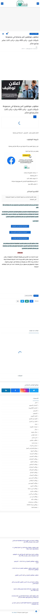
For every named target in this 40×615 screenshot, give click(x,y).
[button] (31, 301)
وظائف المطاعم (33, 480)
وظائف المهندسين (32, 483)
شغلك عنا (14, 612)
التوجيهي (35, 413)
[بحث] (2, 3)
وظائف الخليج (34, 461)
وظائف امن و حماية (32, 488)
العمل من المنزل (33, 421)
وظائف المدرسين (33, 477)
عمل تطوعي (34, 434)
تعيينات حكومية (33, 426)
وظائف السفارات (33, 467)
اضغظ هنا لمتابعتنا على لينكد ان (20, 238)
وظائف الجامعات (33, 459)
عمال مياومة (34, 432)
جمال (36, 429)
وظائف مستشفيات (32, 502)
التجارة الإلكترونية (33, 408)
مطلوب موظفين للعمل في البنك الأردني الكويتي (26, 575)
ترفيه (36, 424)
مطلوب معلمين (33, 440)
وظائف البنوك (34, 451)
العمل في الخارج (33, 418)
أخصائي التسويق (33, 405)
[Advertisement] (20, 19)
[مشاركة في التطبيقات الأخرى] (18, 301)
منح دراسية (34, 443)
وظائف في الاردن (34, 33)
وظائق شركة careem (32, 504)
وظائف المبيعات (33, 475)
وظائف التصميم (33, 456)
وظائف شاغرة (33, 491)
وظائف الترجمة (33, 453)
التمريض (35, 410)
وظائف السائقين (33, 464)
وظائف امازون (33, 486)
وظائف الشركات (33, 469)
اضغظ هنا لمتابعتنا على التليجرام (20, 226)
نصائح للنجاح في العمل (31, 448)
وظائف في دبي (33, 496)
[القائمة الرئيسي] (38, 3)
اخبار (36, 402)
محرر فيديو (34, 437)
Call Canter (34, 507)
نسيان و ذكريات (33, 445)
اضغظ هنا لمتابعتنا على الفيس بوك (20, 232)
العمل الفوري (34, 416)
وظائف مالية (34, 499)
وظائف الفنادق (33, 472)
